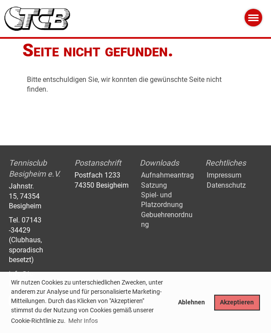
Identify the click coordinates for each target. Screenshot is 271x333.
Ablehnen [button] (191, 302)
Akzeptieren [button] (237, 302)
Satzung (154, 185)
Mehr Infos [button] (83, 320)
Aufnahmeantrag (167, 175)
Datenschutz (226, 185)
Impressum (224, 175)
